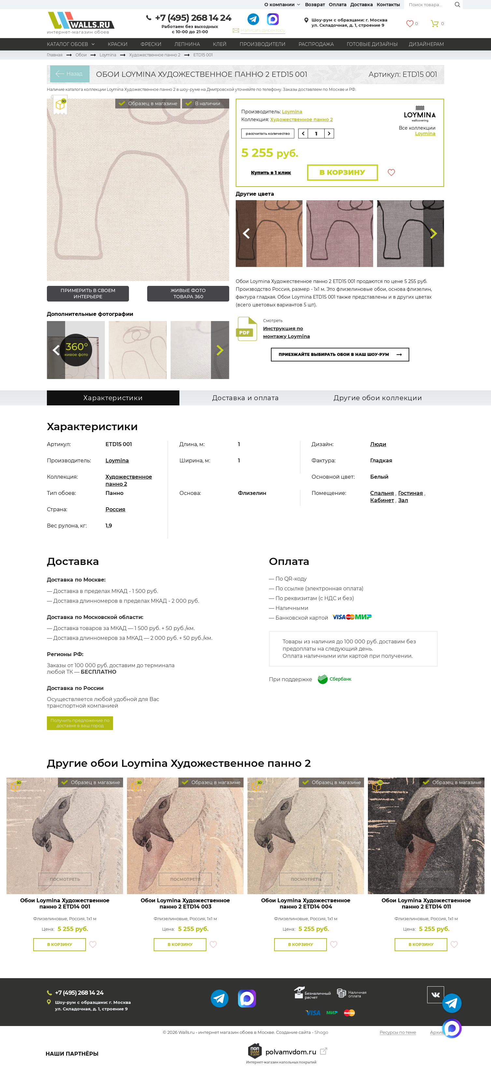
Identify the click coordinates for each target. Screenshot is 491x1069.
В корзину (341, 172)
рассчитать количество (271, 133)
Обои (81, 54)
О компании (279, 4)
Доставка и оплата (245, 398)
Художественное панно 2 (154, 54)
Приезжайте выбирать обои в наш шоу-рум (334, 355)
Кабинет (382, 500)
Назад (71, 74)
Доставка (361, 4)
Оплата (337, 4)
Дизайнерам (426, 44)
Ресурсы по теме (398, 1033)
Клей (220, 44)
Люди (378, 445)
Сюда (56, 350)
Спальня (382, 493)
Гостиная (410, 493)
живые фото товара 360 (188, 294)
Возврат (315, 4)
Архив (437, 1033)
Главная (55, 54)
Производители (263, 44)
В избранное (391, 172)
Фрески (151, 44)
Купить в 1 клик (271, 173)
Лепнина (187, 44)
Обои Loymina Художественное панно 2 (64, 903)
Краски (118, 44)
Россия (115, 510)
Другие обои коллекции (378, 398)
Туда (220, 350)
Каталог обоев (67, 44)
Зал (403, 500)
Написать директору (263, 30)
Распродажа (316, 44)
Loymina (108, 54)
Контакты (388, 4)
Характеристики (113, 398)
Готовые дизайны (372, 44)
